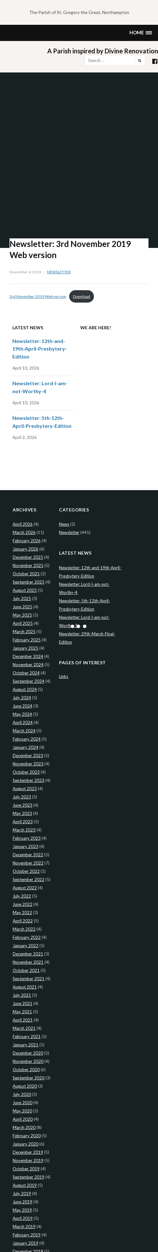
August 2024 (25, 689)
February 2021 (27, 1036)
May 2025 (22, 615)
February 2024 (27, 739)
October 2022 (26, 871)
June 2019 (22, 1201)
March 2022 (24, 929)
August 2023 (25, 788)
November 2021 (28, 962)
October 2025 (26, 573)
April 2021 (23, 1020)
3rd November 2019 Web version (38, 296)
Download (81, 296)
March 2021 (24, 1028)
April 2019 (23, 1218)
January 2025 (25, 648)
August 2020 (25, 1086)
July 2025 (22, 598)
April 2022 (23, 920)
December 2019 (28, 1152)
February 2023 (27, 838)
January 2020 (25, 1143)
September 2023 (28, 780)
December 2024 (28, 656)
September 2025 (28, 582)
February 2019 (27, 1234)
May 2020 (22, 1110)
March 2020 (24, 1127)
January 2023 (25, 846)
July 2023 (22, 796)
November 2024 (28, 664)
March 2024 (24, 730)
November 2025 (28, 565)
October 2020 (26, 1069)
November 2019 (28, 1160)
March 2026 (24, 532)
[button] (140, 33)
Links (63, 676)
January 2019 (25, 1243)
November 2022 (28, 862)
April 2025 (23, 623)
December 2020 (28, 1053)
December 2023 (28, 755)
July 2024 (22, 697)
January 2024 (25, 747)
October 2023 (26, 772)
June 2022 (22, 904)
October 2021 (26, 970)
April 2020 (23, 1119)
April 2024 (23, 722)
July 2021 (22, 995)
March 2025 (24, 631)
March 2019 (24, 1226)
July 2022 (22, 896)
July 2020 (22, 1094)
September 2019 (28, 1177)
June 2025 (22, 606)
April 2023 (23, 821)
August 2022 (25, 887)
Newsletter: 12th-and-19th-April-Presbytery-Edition (39, 348)
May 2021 (22, 1011)
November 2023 (28, 763)
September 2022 (28, 879)
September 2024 (28, 681)
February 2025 (27, 639)
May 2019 (22, 1210)
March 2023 (24, 829)
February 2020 (27, 1135)
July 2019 (22, 1193)
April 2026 (23, 524)
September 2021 (28, 978)
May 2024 (22, 714)
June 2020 (22, 1102)
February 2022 (27, 937)
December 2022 (28, 854)
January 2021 (25, 1044)
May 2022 (22, 912)
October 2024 (26, 672)
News (64, 524)
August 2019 (25, 1185)
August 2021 (25, 986)
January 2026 (25, 548)
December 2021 (28, 953)
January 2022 (25, 945)
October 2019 (26, 1168)
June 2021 (22, 1003)
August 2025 (25, 590)
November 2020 (28, 1061)
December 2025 (28, 557)
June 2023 (22, 805)
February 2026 (27, 540)
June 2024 (22, 705)
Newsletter (59, 272)
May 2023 (22, 813)
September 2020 (28, 1077)
